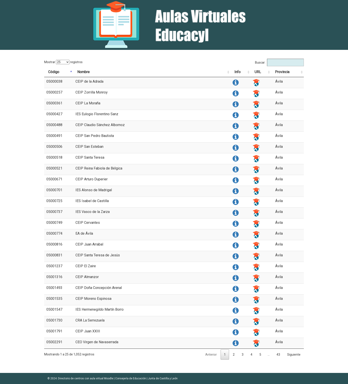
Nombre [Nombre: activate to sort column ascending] (83, 72)
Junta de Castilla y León (163, 378)
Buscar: (279, 62)
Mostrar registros (63, 62)
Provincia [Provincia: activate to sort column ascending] (282, 72)
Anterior (211, 354)
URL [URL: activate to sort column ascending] (258, 72)
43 (278, 354)
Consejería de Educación (130, 378)
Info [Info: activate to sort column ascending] (237, 72)
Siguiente (294, 354)
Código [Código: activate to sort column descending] (53, 72)
